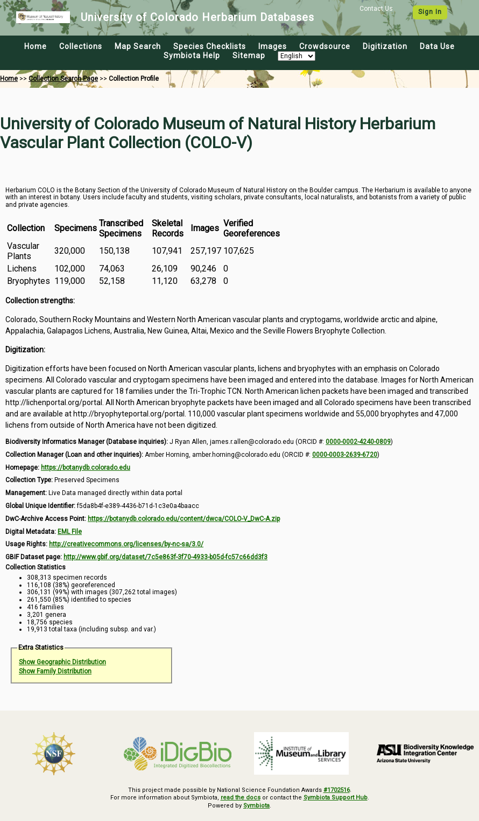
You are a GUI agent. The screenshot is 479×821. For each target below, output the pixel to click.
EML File (70, 531)
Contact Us (376, 8)
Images (272, 46)
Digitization (385, 46)
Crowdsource (324, 46)
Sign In (430, 12)
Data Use (437, 46)
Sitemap (249, 55)
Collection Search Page (63, 78)
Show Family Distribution (55, 671)
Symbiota (256, 805)
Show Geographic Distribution (62, 662)
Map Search (138, 46)
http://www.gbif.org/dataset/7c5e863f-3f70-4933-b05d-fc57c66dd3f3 (165, 557)
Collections (80, 46)
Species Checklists (209, 46)
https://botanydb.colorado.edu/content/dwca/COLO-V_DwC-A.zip (184, 519)
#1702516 (336, 790)
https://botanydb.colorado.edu (85, 467)
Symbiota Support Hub (336, 797)
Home (35, 46)
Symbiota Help (192, 55)
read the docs (240, 797)
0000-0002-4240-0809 (358, 442)
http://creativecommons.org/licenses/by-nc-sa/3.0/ (126, 544)
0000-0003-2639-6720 (344, 454)
